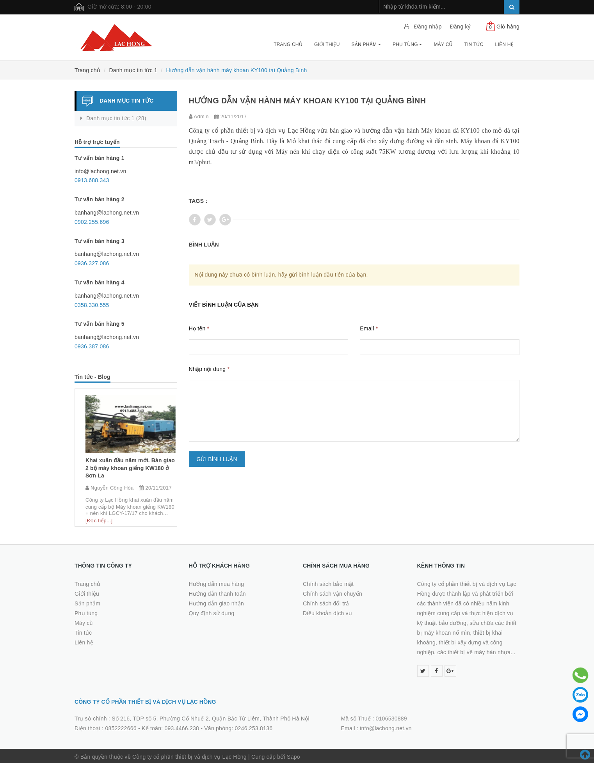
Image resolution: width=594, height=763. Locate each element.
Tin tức (473, 44)
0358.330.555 (92, 305)
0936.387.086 (92, 346)
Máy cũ (443, 44)
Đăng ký (460, 26)
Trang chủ (288, 44)
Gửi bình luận (217, 459)
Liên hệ (504, 44)
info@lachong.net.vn (386, 727)
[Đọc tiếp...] (94, 514)
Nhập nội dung (209, 369)
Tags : (198, 201)
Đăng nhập (428, 26)
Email (369, 328)
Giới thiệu (327, 44)
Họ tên (199, 328)
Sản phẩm (366, 44)
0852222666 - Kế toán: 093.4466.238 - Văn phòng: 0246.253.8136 (188, 727)
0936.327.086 (92, 263)
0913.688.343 (92, 180)
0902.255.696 (92, 222)
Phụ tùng (407, 44)
